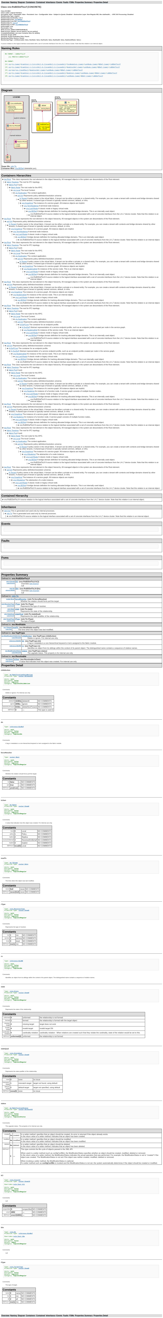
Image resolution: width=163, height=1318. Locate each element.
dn (23, 641)
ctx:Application (21, 193)
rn (23, 646)
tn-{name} (16, 64)
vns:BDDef (18, 19)
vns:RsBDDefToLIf (23, 21)
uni (9, 64)
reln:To (13, 166)
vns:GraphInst (27, 203)
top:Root (7, 179)
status (24, 651)
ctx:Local (16, 190)
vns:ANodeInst (30, 454)
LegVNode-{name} (91, 64)
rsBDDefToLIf (115, 64)
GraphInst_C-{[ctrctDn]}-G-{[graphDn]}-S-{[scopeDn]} (43, 64)
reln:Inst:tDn (34, 591)
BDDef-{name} (104, 64)
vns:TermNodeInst (31, 206)
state (17, 609)
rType (17, 604)
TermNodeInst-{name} (75, 64)
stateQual (19, 614)
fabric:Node (15, 187)
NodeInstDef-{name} (75, 67)
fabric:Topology (13, 182)
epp (13, 70)
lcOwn (16, 659)
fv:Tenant (23, 198)
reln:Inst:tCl (34, 584)
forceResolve (20, 599)
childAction (27, 636)
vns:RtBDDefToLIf (21, 24)
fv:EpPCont (24, 325)
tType (17, 619)
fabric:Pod (13, 185)
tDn (17, 589)
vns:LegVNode (32, 209)
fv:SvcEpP (26, 327)
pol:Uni (20, 196)
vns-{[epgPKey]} (22, 70)
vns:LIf (15, 23)
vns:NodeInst (29, 391)
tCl (17, 582)
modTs (15, 628)
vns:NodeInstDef (30, 269)
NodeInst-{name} (73, 73)
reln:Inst (7, 511)
